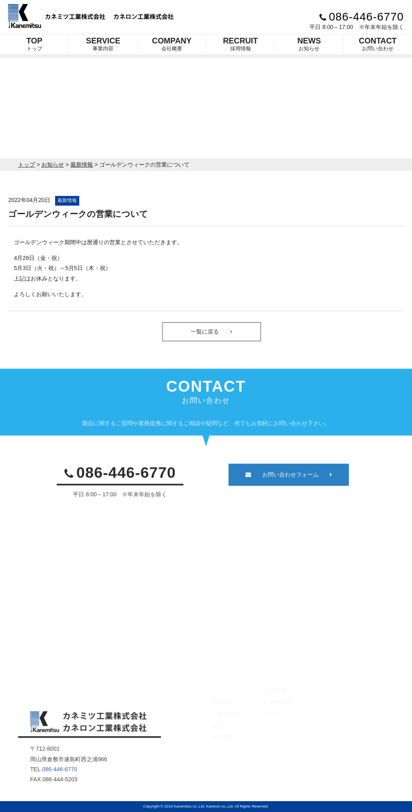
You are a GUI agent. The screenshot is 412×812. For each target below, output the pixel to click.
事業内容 (103, 44)
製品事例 (226, 728)
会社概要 (172, 44)
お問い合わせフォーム (288, 485)
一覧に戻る (221, 331)
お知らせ (309, 44)
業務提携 (278, 717)
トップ (34, 44)
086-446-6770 (361, 16)
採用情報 (240, 44)
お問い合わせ (378, 44)
